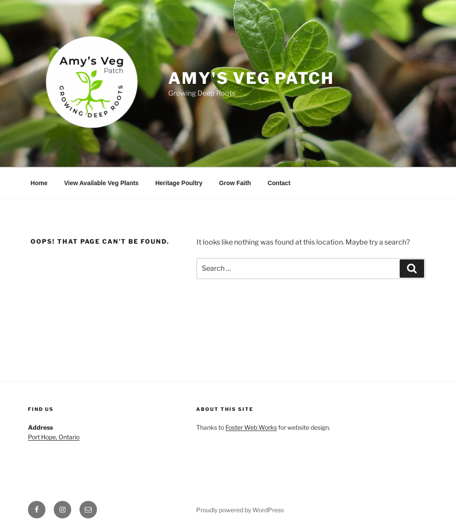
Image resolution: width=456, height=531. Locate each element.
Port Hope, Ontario (53, 437)
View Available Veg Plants (101, 182)
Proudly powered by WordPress (240, 510)
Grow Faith (235, 182)
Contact (279, 182)
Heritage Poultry (178, 182)
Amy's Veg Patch (251, 78)
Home (39, 182)
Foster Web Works (251, 427)
